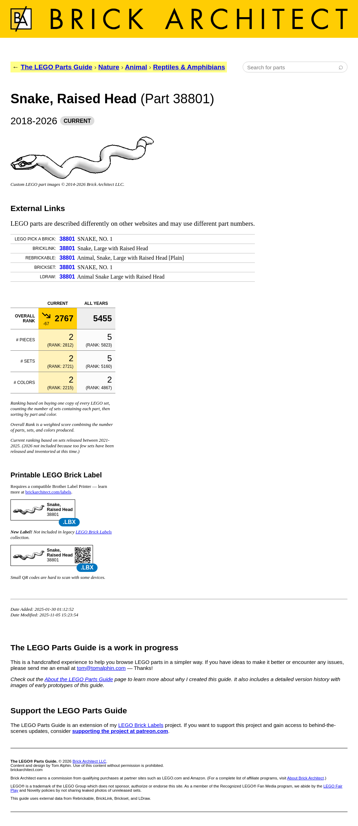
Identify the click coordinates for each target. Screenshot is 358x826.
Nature (108, 67)
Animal (136, 67)
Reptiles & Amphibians (189, 67)
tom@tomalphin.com (101, 668)
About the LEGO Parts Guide (78, 679)
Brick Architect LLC (89, 761)
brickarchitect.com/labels (48, 492)
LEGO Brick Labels (94, 531)
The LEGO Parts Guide (56, 67)
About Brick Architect (305, 778)
